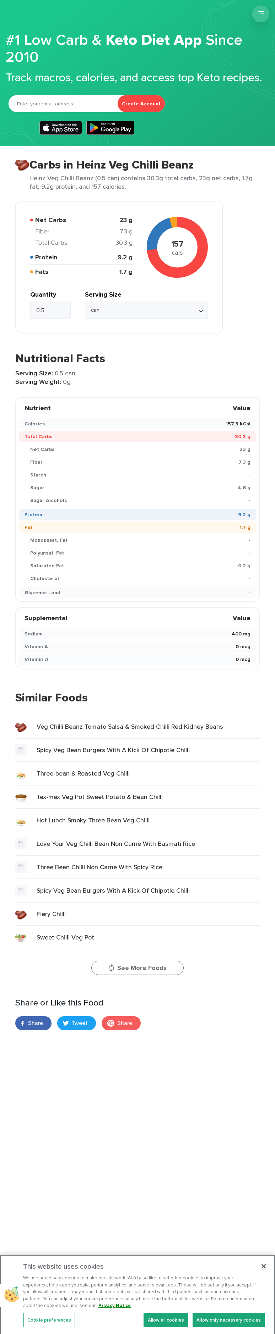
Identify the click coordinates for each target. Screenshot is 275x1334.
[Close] (263, 1273)
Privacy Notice (114, 1313)
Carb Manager (44, 14)
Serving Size (103, 294)
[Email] (63, 103)
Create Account (141, 103)
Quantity (43, 294)
